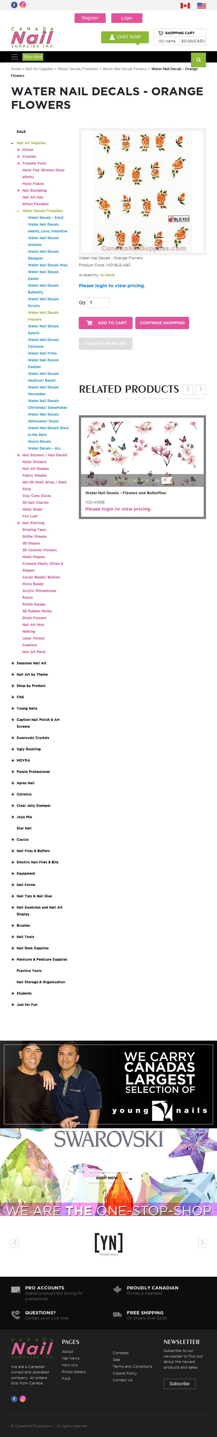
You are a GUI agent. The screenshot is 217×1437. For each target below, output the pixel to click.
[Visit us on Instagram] (23, 1399)
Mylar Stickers (34, 462)
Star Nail (24, 828)
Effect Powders (35, 204)
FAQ (66, 1378)
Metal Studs (32, 509)
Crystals (29, 156)
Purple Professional (33, 771)
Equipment (26, 873)
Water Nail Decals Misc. (48, 265)
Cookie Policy (125, 1373)
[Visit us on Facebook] (15, 1399)
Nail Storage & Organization (41, 982)
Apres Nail (25, 783)
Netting (28, 631)
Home (16, 69)
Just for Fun (27, 1004)
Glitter (27, 150)
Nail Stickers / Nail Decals (44, 455)
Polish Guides (33, 604)
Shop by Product (31, 686)
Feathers (29, 645)
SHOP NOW (107, 1090)
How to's (69, 1365)
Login (126, 18)
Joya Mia (24, 817)
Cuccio (23, 839)
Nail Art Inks (33, 197)
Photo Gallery (74, 1372)
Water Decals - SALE (46, 217)
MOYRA (23, 760)
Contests (121, 1353)
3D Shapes (31, 543)
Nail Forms (26, 885)
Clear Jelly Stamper (34, 805)
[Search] (198, 60)
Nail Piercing (33, 523)
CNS (20, 697)
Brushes (23, 925)
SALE (21, 131)
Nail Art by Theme (32, 674)
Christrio (24, 794)
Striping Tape (34, 529)
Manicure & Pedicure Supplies (42, 959)
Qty (82, 302)
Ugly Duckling (29, 749)
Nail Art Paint (33, 652)
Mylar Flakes (33, 183)
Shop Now (33, 57)
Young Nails (27, 708)
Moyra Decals (39, 441)
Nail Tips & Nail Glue (34, 896)
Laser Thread (33, 638)
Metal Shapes (33, 557)
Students (24, 993)
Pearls (27, 597)
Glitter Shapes (34, 536)
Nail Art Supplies (39, 69)
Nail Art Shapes (35, 468)
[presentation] (188, 389)
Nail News (70, 1358)
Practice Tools (29, 971)
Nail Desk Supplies (33, 948)
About (67, 1351)
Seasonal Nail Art (31, 663)
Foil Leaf (30, 516)
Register (90, 18)
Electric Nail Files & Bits (37, 862)
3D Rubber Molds (37, 611)
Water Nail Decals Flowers (125, 69)
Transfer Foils (34, 163)
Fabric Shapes (34, 475)
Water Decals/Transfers (78, 69)
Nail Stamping (34, 190)
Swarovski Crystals (33, 738)
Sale (116, 1360)
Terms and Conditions (132, 1366)
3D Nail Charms (35, 502)
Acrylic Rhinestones (39, 591)
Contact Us (123, 1380)
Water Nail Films (42, 353)
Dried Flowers (34, 618)
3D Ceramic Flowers (39, 550)
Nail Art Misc (33, 624)
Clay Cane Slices (36, 496)
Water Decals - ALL (44, 448)
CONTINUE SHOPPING (162, 323)
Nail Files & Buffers (33, 851)
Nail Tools (25, 937)
